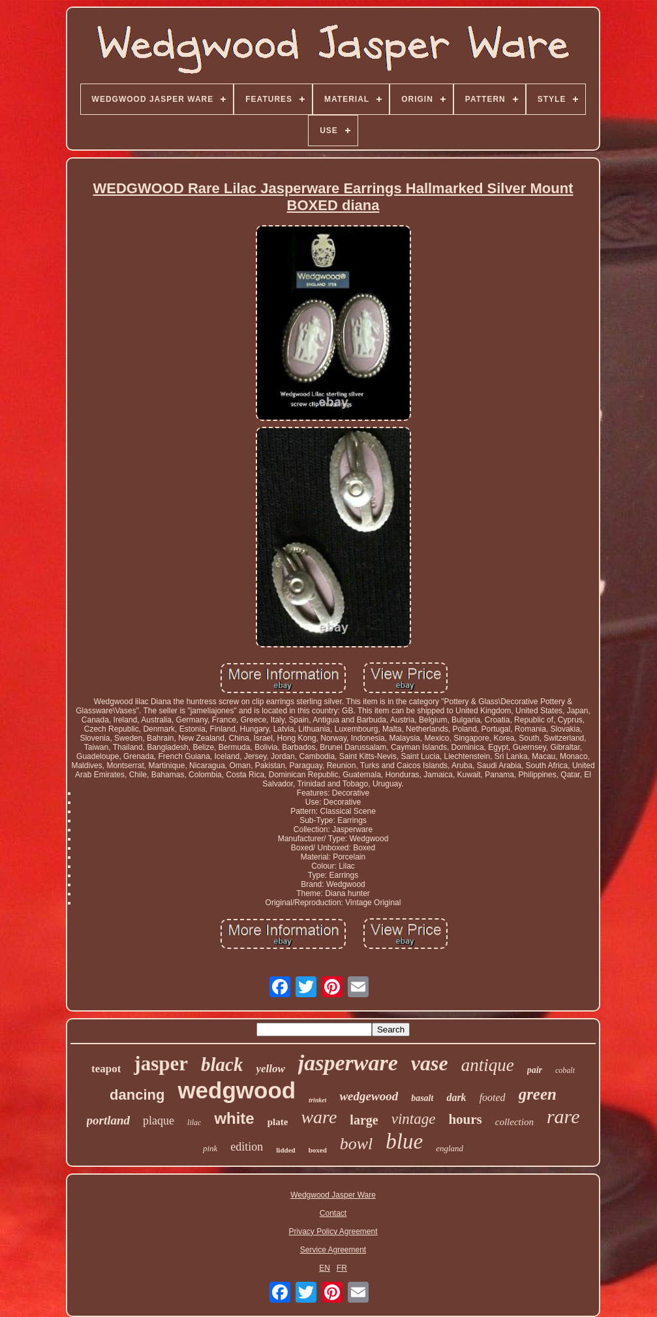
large (364, 1120)
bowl (356, 1143)
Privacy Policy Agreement (332, 1231)
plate (277, 1122)
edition (246, 1146)
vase (429, 1063)
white (234, 1118)
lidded (285, 1150)
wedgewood (368, 1096)
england (449, 1148)
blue (404, 1141)
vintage (413, 1119)
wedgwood (236, 1090)
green (538, 1094)
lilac (194, 1122)
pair (534, 1070)
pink (210, 1148)
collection (514, 1122)
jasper (161, 1063)
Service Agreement (333, 1249)
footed (493, 1097)
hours (464, 1119)
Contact (333, 1213)
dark (456, 1097)
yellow (270, 1068)
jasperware (348, 1063)
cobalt (565, 1070)
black (222, 1064)
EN (324, 1268)
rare (563, 1116)
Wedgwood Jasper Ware (333, 1195)
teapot (106, 1068)
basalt (422, 1098)
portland (108, 1120)
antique (487, 1065)
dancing (137, 1095)
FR (342, 1268)
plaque (158, 1120)
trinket (317, 1100)
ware (319, 1117)
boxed (318, 1150)
